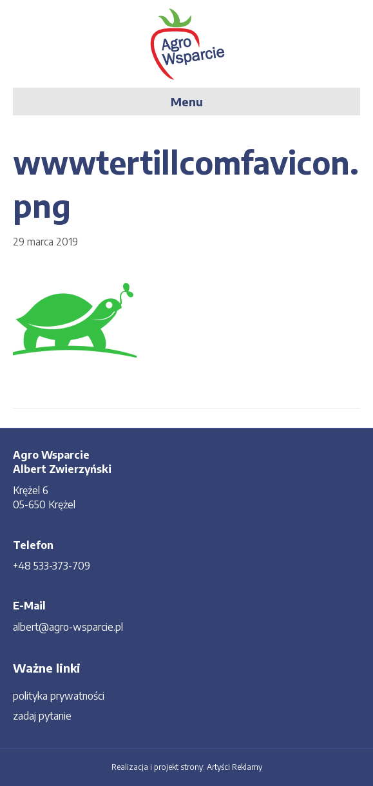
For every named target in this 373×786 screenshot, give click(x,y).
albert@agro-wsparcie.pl (68, 626)
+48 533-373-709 (51, 565)
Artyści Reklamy (234, 767)
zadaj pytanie (42, 715)
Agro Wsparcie (51, 454)
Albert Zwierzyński (62, 469)
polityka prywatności (58, 695)
